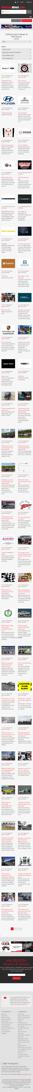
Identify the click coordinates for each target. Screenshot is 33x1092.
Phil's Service (22, 80)
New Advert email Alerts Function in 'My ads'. (24, 481)
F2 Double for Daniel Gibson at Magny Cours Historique (24, 804)
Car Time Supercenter (24, 244)
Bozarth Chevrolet (6, 177)
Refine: (3, 47)
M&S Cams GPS (5, 310)
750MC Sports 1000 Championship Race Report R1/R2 (7, 518)
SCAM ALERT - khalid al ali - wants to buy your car (24, 700)
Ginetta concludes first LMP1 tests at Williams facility (24, 875)
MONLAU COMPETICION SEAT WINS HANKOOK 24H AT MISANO (8, 770)
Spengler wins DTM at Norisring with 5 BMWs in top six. (24, 839)
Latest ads (16, 20)
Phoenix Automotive (7, 145)
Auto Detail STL (22, 211)
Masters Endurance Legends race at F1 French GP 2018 (7, 664)
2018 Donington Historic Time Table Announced (23, 627)
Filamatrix (4, 276)
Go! (29, 12)
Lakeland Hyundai (6, 113)
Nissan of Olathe (23, 145)
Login (22, 2)
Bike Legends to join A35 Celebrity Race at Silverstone (7, 911)
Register (29, 2)
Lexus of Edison (22, 113)
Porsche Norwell (6, 342)
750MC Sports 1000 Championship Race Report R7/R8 (7, 447)
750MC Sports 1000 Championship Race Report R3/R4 (7, 481)
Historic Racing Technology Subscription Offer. (6, 804)
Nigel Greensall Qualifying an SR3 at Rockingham (7, 591)
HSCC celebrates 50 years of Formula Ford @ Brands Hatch (24, 911)
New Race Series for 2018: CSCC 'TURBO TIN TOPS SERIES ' (24, 734)
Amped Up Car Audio (24, 342)
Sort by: (16, 39)
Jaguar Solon (5, 376)
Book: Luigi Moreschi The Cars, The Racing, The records (24, 591)
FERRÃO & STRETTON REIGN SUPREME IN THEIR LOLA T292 (7, 839)
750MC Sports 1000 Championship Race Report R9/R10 (24, 410)
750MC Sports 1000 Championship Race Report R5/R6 (24, 447)
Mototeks (4, 244)
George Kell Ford (6, 80)
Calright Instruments (24, 310)
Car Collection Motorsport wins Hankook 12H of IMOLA (7, 875)
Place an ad (26, 20)
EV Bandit (21, 376)
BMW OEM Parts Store (7, 211)
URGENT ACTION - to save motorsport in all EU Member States (7, 734)
